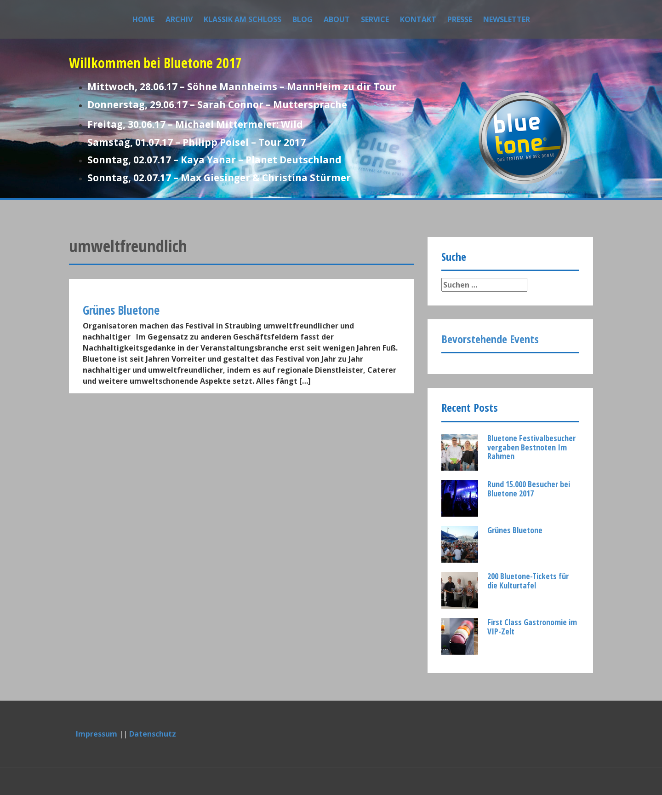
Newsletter (506, 19)
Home (143, 19)
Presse (459, 19)
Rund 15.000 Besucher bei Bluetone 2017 (528, 488)
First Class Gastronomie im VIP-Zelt (532, 626)
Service (375, 19)
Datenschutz (152, 734)
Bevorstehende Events (490, 338)
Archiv (179, 19)
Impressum (96, 734)
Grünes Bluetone (514, 530)
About (337, 19)
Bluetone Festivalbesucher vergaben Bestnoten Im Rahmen (531, 447)
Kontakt (418, 19)
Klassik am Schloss (242, 19)
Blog (302, 19)
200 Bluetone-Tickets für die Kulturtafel (528, 580)
